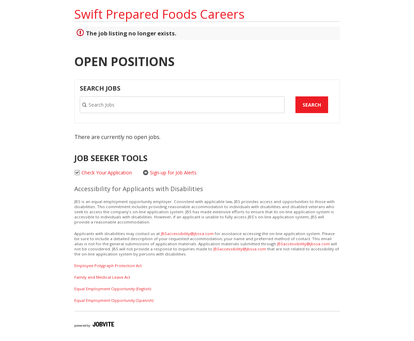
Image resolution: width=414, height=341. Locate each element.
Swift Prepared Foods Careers (159, 14)
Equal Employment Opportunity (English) (112, 288)
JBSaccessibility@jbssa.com (187, 233)
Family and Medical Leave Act (102, 277)
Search (312, 105)
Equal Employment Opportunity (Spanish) (113, 300)
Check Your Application (103, 172)
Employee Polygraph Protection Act (108, 265)
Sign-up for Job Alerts (170, 172)
